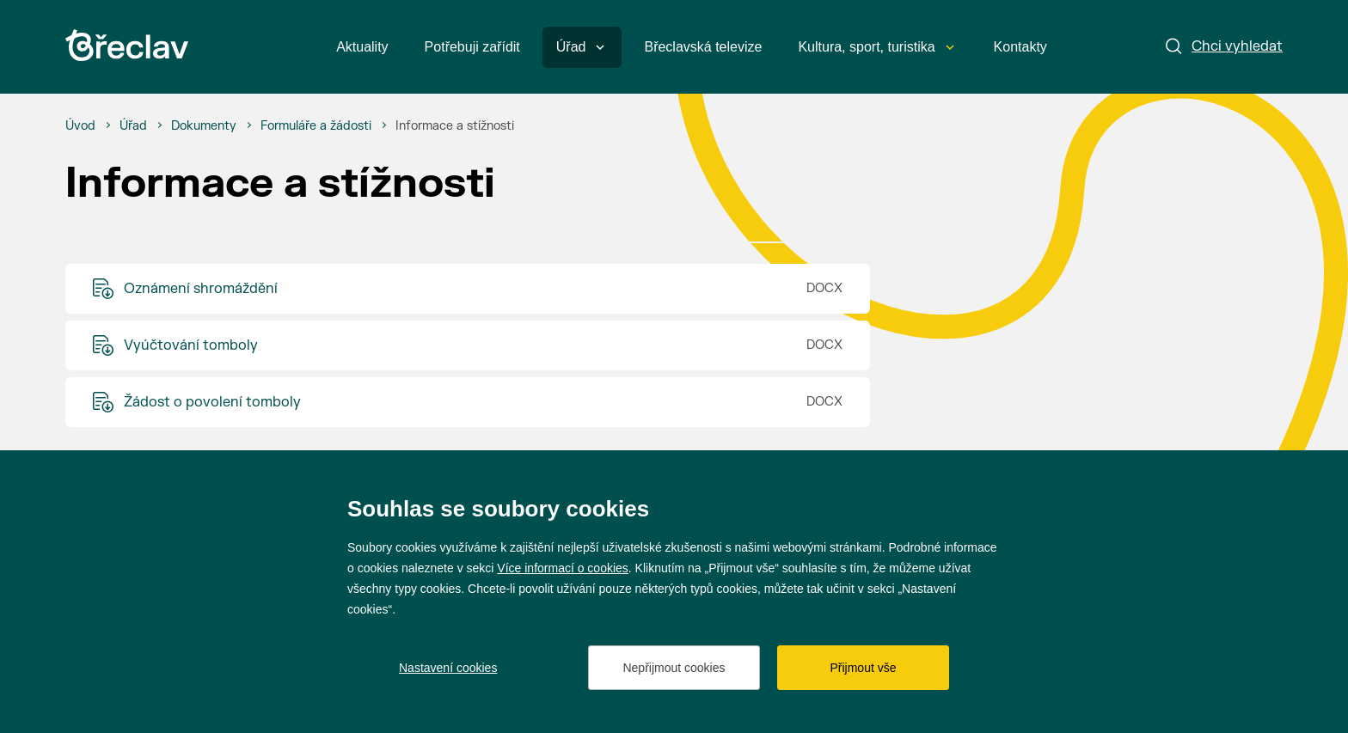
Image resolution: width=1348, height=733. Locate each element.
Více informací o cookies (562, 568)
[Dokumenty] (203, 126)
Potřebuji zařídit (472, 47)
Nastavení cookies (448, 668)
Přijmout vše (863, 668)
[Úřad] (133, 126)
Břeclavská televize (703, 47)
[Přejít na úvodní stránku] (126, 45)
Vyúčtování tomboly (191, 345)
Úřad (580, 47)
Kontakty (1020, 47)
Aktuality (362, 47)
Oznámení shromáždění (201, 288)
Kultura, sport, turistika (875, 47)
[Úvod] (80, 126)
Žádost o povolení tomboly (212, 402)
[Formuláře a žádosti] (315, 126)
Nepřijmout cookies (673, 668)
